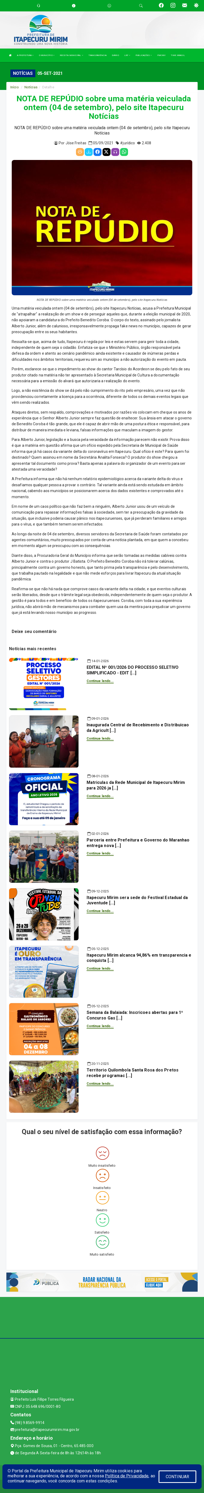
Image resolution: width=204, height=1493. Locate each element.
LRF (127, 55)
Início (14, 87)
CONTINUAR (177, 1476)
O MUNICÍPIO (46, 55)
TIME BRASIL (178, 55)
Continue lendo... (100, 681)
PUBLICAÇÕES (143, 55)
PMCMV (161, 55)
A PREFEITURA (25, 55)
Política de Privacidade (126, 1475)
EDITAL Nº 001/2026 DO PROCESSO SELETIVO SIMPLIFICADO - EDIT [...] (133, 670)
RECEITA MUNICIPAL (71, 55)
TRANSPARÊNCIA (97, 55)
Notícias (30, 87)
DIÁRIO (115, 55)
